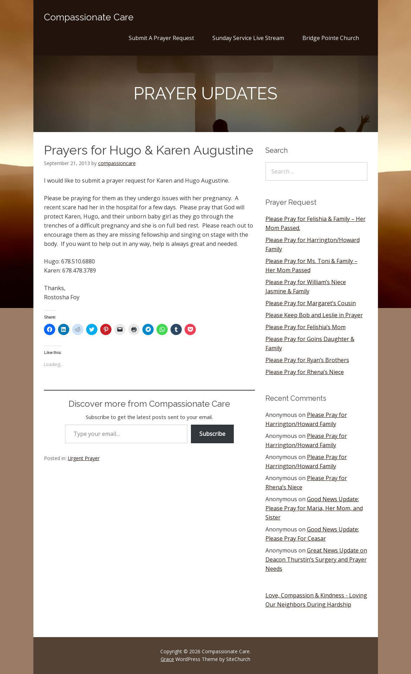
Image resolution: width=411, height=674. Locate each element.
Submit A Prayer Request (161, 38)
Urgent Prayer (83, 458)
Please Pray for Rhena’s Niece (304, 372)
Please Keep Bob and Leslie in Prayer (314, 315)
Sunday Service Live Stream (248, 38)
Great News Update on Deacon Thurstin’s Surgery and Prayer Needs (316, 559)
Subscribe (212, 434)
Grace (167, 659)
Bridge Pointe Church (330, 38)
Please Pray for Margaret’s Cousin (310, 303)
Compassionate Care (89, 17)
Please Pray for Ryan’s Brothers (307, 360)
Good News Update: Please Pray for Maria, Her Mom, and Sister (314, 508)
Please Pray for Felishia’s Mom (305, 327)
